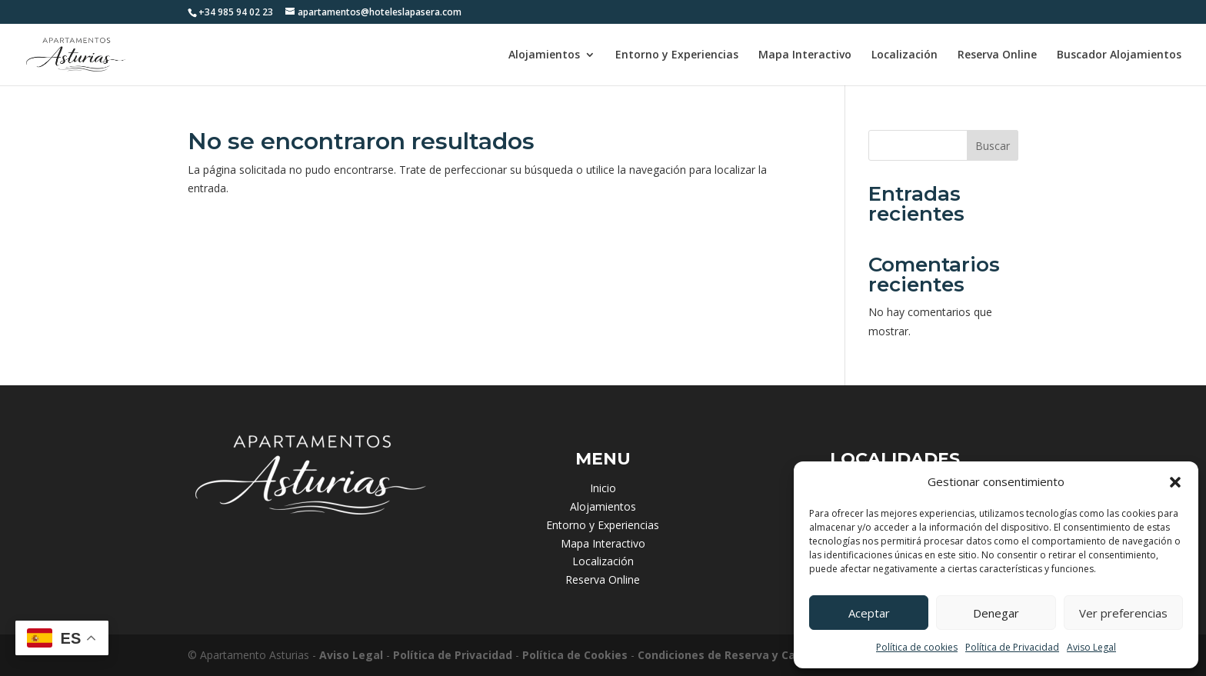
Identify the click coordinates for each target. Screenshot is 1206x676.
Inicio (603, 488)
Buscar (992, 145)
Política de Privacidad (1012, 647)
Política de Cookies (575, 655)
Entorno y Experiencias (676, 55)
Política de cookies (917, 647)
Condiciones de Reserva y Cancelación (743, 655)
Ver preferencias (1123, 613)
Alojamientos (544, 55)
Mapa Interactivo (804, 55)
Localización (904, 55)
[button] (1175, 482)
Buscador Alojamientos (1119, 55)
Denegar (996, 613)
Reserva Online (997, 55)
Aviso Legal (1091, 647)
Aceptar (869, 613)
